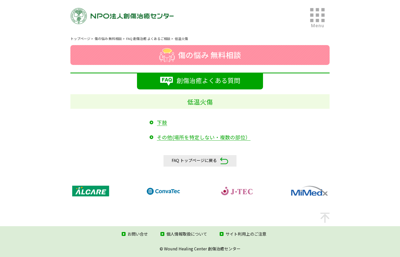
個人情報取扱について (186, 234)
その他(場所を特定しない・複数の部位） (204, 137)
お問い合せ (138, 234)
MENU (318, 18)
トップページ (80, 38)
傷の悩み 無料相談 (108, 38)
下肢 (162, 122)
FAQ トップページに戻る (200, 161)
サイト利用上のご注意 (246, 234)
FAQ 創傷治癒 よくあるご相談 (148, 38)
